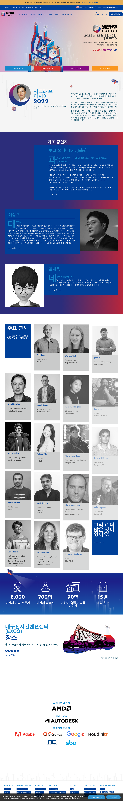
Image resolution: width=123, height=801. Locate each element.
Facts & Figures (40, 789)
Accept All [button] (113, 797)
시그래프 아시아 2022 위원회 (57, 792)
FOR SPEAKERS (40, 792)
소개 (18, 14)
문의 (71, 789)
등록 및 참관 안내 (67, 14)
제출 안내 (33, 14)
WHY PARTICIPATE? (22, 789)
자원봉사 (50, 14)
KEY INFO (7, 792)
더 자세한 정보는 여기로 (89, 2)
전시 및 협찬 (41, 14)
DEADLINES (8, 789)
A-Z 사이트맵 (53, 789)
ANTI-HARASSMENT (89, 789)
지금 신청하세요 (116, 14)
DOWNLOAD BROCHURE (23, 792)
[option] (61, 127)
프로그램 (24, 14)
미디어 (57, 14)
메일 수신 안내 (74, 792)
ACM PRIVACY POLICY (90, 792)
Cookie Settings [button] (96, 797)
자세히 (55, 194)
